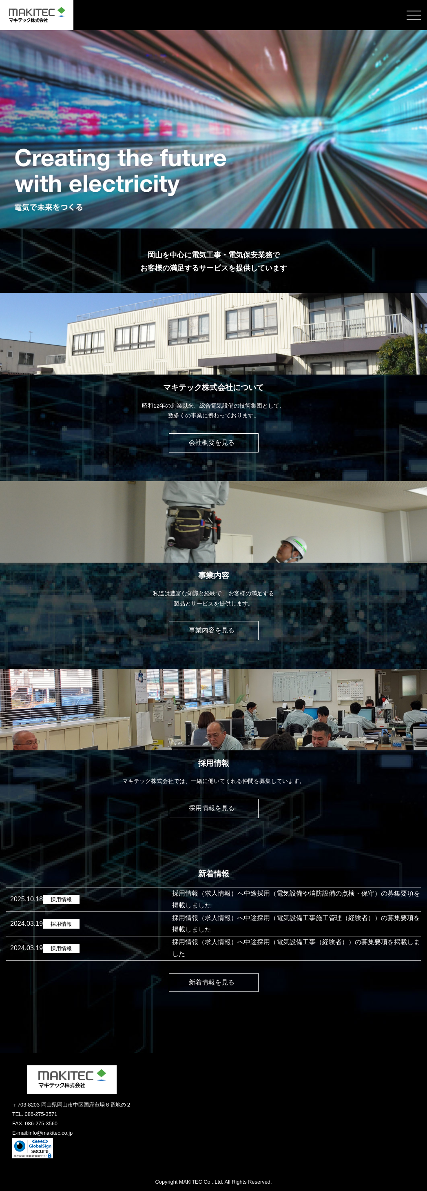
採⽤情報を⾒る (214, 808)
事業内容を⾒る (214, 630)
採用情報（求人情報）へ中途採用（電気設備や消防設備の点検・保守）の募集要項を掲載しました (296, 899)
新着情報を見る (214, 982)
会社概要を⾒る (214, 442)
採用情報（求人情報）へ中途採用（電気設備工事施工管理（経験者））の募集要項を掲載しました (296, 923)
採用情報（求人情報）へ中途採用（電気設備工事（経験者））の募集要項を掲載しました (296, 947)
